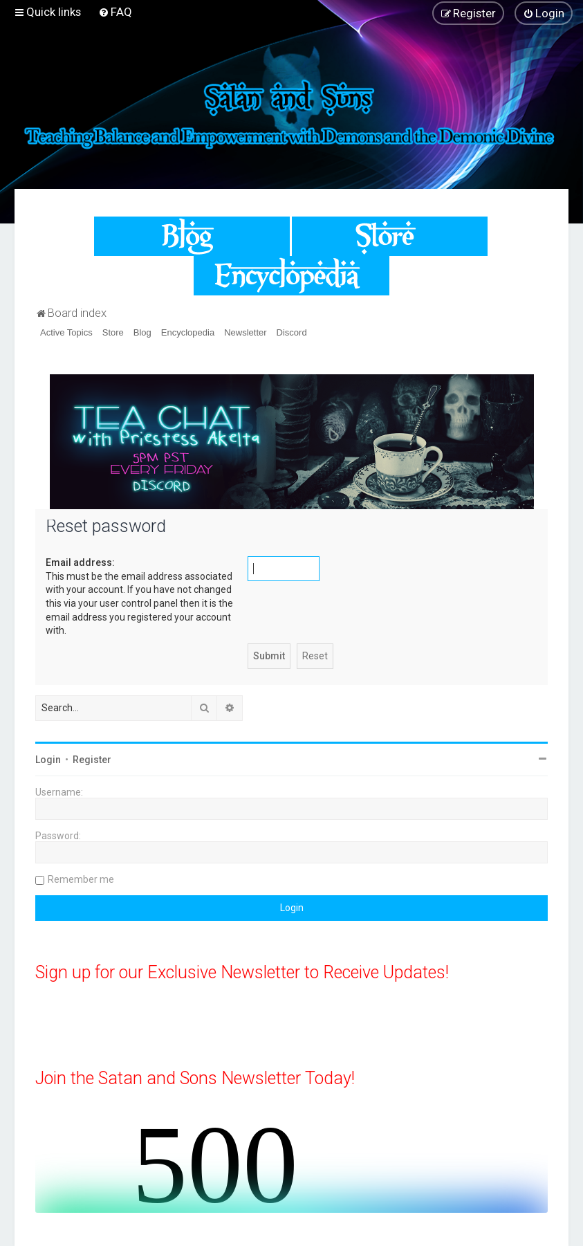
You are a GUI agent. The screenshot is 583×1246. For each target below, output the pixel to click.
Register (92, 759)
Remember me (81, 879)
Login (48, 759)
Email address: (80, 562)
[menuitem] (115, 11)
